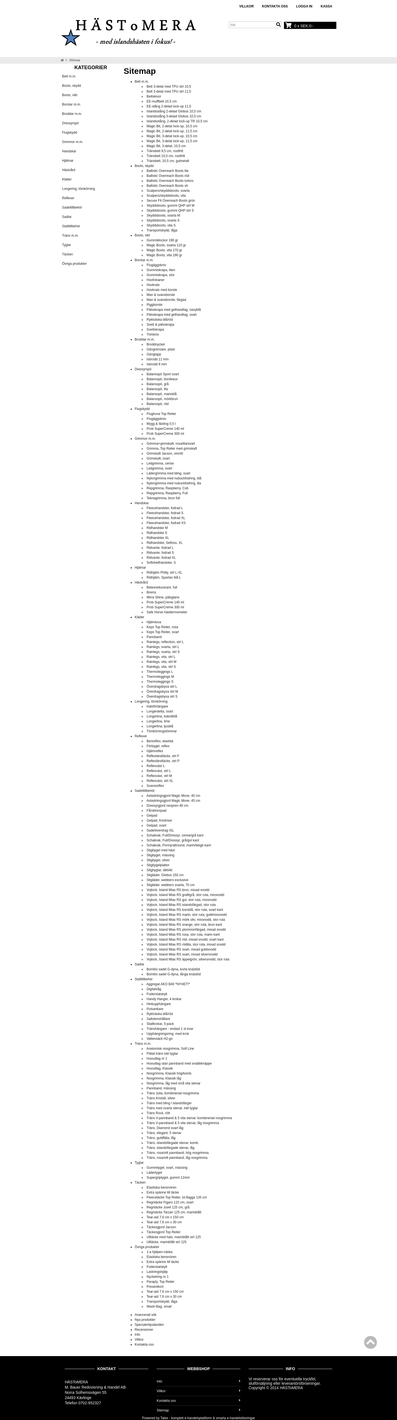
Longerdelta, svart (160, 711)
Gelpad (152, 815)
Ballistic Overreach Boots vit (167, 186)
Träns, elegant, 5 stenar (164, 1133)
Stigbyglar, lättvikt (159, 870)
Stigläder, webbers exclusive (167, 880)
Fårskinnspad (157, 810)
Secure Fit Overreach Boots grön (171, 201)
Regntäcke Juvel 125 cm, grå (168, 1207)
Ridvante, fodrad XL (161, 558)
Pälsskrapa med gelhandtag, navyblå (174, 310)
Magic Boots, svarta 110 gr (166, 245)
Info (137, 1335)
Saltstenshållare (158, 1019)
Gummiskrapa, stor (161, 275)
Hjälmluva (154, 622)
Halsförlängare (157, 706)
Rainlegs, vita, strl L (161, 657)
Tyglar (66, 245)
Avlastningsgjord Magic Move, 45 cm (173, 801)
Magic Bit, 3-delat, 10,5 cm (166, 146)
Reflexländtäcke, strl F (163, 756)
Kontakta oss (275, 6)
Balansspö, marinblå (162, 394)
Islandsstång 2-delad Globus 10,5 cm (174, 111)
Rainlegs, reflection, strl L (165, 642)
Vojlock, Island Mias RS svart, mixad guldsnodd (181, 949)
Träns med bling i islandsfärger (169, 1103)
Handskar (69, 151)
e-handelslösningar (241, 1418)
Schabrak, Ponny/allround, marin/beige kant (179, 845)
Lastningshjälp (157, 1272)
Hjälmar (67, 161)
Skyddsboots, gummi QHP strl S (170, 210)
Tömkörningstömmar (162, 731)
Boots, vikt (69, 95)
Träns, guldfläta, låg (161, 1138)
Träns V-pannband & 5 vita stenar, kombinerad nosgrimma (189, 1118)
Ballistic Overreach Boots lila (168, 171)
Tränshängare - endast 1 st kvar (170, 1029)
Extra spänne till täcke (163, 1192)
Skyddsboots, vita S (161, 225)
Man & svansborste (161, 295)
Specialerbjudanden (149, 1325)
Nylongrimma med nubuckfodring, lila (174, 483)
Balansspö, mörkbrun (162, 399)
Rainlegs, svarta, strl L (163, 647)
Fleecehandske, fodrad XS (166, 523)
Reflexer (68, 198)
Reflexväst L (156, 766)
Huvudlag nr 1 (157, 1058)
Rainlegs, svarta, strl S (163, 652)
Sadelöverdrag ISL (160, 830)
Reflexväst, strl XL (160, 781)
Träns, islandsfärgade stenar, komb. (173, 1143)
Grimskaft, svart (158, 458)
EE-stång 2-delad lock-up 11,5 (169, 106)
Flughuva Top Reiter (161, 414)
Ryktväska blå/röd (160, 320)
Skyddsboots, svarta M (163, 215)
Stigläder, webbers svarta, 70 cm (171, 885)
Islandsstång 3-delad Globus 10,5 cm (174, 116)
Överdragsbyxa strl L (162, 687)
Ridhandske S (157, 533)
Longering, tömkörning (78, 189)
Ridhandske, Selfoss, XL (165, 543)
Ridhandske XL (158, 538)
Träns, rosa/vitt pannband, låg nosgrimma (177, 1158)
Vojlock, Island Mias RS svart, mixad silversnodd (182, 954)
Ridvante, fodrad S (160, 553)
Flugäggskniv (156, 265)
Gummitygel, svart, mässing (167, 1168)
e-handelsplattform (198, 1418)
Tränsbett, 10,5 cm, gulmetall (168, 161)
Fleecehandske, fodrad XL (166, 518)
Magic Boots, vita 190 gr (164, 255)
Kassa (326, 6)
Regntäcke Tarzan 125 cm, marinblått (174, 1212)
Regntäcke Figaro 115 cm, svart (170, 1202)
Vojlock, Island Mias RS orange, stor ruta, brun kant (184, 925)
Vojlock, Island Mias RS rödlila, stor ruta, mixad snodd (186, 944)
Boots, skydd (71, 86)
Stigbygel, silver (158, 860)
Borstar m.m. (71, 104)
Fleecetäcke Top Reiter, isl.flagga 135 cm (177, 1197)
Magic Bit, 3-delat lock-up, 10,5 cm (172, 136)
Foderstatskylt (157, 994)
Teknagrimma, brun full (163, 498)
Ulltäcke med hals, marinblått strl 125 (174, 1237)
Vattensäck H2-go (160, 1039)
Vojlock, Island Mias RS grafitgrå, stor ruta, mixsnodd (185, 895)
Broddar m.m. (72, 114)
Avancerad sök (145, 1315)
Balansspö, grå (158, 384)
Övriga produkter (74, 264)
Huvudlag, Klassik (160, 1068)
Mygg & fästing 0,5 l (161, 424)
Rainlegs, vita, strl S (161, 667)
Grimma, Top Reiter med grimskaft (172, 448)
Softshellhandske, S (161, 563)
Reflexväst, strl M (159, 776)
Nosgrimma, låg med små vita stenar (173, 1083)
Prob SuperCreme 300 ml (165, 434)
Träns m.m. (70, 235)
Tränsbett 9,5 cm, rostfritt (165, 151)
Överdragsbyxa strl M (162, 691)
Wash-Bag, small (159, 1306)
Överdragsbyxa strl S (162, 696)
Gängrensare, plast (161, 349)
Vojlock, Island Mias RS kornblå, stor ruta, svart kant (185, 910)
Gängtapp (154, 354)
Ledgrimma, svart (159, 468)
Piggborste (154, 305)
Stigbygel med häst (161, 850)
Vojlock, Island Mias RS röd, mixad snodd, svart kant (185, 939)
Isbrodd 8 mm (157, 364)
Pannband (154, 637)
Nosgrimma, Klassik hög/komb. (169, 1073)
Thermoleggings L (160, 672)
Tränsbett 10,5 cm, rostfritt (166, 156)
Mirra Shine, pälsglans (163, 597)
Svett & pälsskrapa (160, 324)
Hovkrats (153, 285)
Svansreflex (155, 786)
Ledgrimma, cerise (160, 463)
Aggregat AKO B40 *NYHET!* (168, 984)
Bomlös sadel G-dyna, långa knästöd (174, 974)
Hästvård (68, 170)
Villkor (246, 6)
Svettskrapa (155, 329)
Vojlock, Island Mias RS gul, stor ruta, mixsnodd (181, 900)
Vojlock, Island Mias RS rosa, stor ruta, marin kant (183, 934)
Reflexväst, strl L (159, 771)
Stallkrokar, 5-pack (160, 1024)
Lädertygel (154, 1173)
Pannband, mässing (161, 1088)
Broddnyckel (156, 344)
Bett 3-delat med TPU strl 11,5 (169, 91)
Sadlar (67, 217)
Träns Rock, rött (158, 1113)
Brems (151, 592)
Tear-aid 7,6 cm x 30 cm (164, 1222)
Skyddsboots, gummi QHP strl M (170, 205)
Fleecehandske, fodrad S (165, 513)
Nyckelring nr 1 (158, 1277)
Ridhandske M (157, 528)
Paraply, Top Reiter (161, 1282)
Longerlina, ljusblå (160, 726)
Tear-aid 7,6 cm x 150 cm (165, 1217)
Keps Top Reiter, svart (163, 632)
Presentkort (155, 1287)
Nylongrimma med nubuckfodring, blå (174, 478)
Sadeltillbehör (72, 207)
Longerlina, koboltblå (162, 716)
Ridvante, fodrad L (160, 548)
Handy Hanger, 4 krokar (164, 999)
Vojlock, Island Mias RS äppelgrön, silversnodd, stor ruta (188, 959)
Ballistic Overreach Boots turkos (170, 181)
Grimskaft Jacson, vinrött (165, 453)
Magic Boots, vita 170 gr (164, 250)
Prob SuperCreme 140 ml (165, 429)
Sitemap (74, 60)
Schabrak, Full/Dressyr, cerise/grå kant (175, 835)
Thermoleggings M (160, 677)
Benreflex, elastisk (160, 741)
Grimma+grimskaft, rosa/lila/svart (171, 444)
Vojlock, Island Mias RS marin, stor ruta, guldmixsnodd (187, 915)
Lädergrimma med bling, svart (169, 473)
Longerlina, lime (158, 721)
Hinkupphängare (159, 1004)
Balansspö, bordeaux (162, 379)
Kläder (67, 179)
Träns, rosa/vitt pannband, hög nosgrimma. (178, 1153)
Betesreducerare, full (162, 587)
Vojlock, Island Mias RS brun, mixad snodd (178, 890)
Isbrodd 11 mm (158, 359)
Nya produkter (145, 1320)
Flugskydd (69, 132)
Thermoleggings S (160, 682)
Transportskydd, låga (162, 230)
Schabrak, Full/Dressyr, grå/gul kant (173, 840)
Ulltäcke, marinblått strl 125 (167, 1242)
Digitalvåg (154, 989)
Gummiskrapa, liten (161, 270)
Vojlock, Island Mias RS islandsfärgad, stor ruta (181, 905)
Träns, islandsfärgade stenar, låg (171, 1148)
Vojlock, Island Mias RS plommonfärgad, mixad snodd (186, 930)
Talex (164, 1418)
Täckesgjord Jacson (161, 1227)
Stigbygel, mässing (161, 855)
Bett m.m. (69, 76)
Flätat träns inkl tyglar (162, 1053)
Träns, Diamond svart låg (165, 1128)
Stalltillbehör (71, 226)
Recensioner (144, 1330)
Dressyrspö (70, 123)
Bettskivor (154, 96)
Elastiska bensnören (161, 1187)
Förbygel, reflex (158, 746)
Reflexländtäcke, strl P (163, 761)
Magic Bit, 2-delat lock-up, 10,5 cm (172, 126)
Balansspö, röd (158, 404)
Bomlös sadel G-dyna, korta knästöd (173, 969)
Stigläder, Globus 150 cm (165, 875)
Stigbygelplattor (158, 865)
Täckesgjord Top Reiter (164, 1232)
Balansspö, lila (157, 389)
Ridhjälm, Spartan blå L (164, 577)
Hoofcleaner (156, 280)
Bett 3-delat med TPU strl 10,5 (169, 86)
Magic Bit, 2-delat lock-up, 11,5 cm (172, 131)
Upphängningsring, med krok (168, 1034)
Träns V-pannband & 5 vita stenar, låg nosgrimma (183, 1123)
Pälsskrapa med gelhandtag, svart (172, 315)
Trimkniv (153, 334)
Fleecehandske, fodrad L (165, 508)
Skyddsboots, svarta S (163, 220)
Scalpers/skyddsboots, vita (166, 196)
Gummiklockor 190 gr (162, 240)
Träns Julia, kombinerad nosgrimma (173, 1093)
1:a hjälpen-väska (160, 1252)
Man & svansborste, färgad (166, 300)
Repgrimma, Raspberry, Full (167, 493)
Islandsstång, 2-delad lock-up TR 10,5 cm (177, 121)
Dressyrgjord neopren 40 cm (167, 806)
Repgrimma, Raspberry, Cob (168, 488)
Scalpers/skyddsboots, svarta (168, 191)
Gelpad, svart (156, 825)
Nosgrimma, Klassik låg (164, 1078)
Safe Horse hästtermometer (167, 612)
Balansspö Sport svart (163, 374)
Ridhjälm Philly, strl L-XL (164, 572)
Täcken (67, 254)
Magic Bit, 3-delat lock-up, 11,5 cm (172, 141)
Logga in (304, 6)
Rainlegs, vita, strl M (161, 662)
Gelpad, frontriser (159, 820)
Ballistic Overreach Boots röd (168, 176)
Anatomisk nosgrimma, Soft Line (170, 1049)
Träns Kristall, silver (161, 1098)
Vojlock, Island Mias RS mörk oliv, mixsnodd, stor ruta (186, 920)
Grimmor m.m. (72, 142)
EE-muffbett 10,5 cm (162, 101)
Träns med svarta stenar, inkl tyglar (172, 1108)
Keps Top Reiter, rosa (162, 627)
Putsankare (155, 1009)
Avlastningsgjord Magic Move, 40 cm (173, 796)
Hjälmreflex (155, 751)
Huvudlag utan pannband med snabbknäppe (179, 1063)
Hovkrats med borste (162, 290)
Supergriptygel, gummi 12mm (168, 1177)
